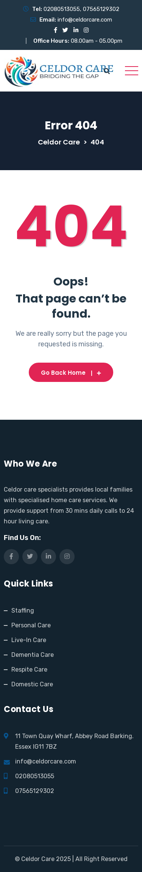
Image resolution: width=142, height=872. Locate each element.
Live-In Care (28, 640)
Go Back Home (71, 373)
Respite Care (29, 669)
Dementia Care (32, 654)
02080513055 (62, 9)
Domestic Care (32, 684)
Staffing (22, 610)
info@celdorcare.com (85, 19)
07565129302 (101, 9)
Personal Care (31, 625)
